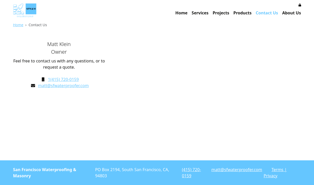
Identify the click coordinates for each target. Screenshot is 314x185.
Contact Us (267, 13)
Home (181, 13)
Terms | (279, 169)
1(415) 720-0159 (63, 79)
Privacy (270, 176)
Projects (221, 13)
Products (242, 13)
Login (267, 170)
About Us (291, 13)
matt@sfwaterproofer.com (63, 85)
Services (200, 13)
